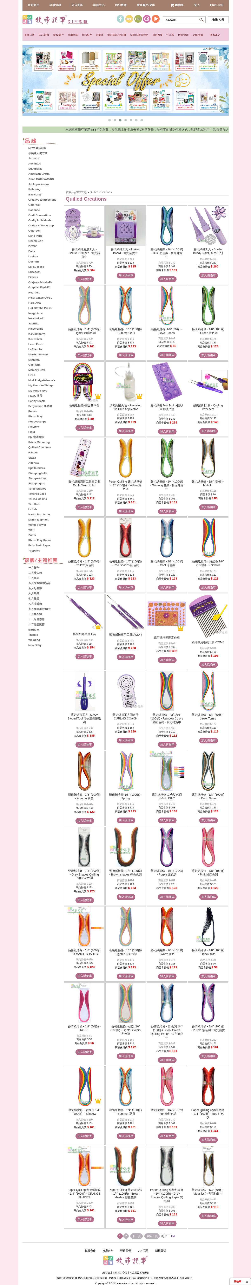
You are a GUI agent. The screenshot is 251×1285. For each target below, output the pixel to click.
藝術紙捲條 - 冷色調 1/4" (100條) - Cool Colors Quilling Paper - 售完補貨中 (167, 1032)
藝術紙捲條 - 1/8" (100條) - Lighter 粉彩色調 (125, 952)
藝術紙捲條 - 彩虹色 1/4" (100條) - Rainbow (84, 1111)
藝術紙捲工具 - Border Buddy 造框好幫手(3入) (208, 251)
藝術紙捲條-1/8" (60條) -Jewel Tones (166, 331)
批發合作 (90, 1250)
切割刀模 (157, 35)
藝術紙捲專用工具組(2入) (125, 634)
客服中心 (99, 5)
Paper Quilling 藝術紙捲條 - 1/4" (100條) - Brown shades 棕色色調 (125, 1193)
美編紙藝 (73, 35)
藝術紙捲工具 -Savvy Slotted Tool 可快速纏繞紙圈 (84, 718)
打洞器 (170, 35)
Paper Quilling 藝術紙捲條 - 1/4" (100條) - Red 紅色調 (208, 1113)
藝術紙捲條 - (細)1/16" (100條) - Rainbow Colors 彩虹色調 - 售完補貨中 (167, 718)
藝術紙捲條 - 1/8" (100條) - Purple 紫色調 (167, 872)
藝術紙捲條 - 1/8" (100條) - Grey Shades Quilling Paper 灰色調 (84, 874)
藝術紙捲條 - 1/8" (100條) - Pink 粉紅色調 (208, 872)
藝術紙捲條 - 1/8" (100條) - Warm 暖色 (167, 952)
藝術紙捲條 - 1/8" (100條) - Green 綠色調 (208, 331)
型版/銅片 (58, 35)
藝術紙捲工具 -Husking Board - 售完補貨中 (125, 251)
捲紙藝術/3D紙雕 (116, 35)
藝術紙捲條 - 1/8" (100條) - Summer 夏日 (125, 331)
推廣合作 (108, 1250)
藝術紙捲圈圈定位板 (167, 637)
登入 (197, 5)
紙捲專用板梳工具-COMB (208, 642)
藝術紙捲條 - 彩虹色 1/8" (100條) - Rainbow (208, 563)
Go (172, 1236)
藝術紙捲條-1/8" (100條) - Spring (125, 796)
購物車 (177, 5)
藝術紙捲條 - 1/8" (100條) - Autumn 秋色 (84, 796)
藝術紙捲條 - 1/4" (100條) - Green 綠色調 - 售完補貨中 (167, 485)
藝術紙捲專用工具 (84, 634)
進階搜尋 (218, 19)
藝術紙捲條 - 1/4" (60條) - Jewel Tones (208, 716)
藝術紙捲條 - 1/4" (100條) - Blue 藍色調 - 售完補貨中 (167, 253)
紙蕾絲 (99, 35)
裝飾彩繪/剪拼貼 (139, 35)
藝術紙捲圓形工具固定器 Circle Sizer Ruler (84, 483)
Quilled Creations (101, 192)
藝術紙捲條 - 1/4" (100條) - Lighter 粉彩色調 (84, 331)
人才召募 (143, 1250)
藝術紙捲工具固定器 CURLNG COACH (126, 716)
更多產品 (215, 35)
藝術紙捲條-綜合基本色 (84, 405)
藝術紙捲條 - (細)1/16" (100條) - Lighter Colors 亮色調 (125, 1030)
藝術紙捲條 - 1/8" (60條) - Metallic (208, 483)
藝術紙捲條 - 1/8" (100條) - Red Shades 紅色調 (125, 563)
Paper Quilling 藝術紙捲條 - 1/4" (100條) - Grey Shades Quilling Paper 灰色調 (167, 1195)
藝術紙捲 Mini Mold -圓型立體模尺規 (167, 407)
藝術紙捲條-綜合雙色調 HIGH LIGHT (167, 796)
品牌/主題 (198, 35)
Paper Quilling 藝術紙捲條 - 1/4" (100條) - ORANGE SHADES (84, 1193)
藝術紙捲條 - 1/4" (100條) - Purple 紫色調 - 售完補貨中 (208, 1030)
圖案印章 (29, 35)
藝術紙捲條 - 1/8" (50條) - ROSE (84, 1028)
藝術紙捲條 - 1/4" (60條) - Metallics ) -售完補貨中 (208, 1191)
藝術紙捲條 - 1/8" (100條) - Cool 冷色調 (167, 563)
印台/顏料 (44, 35)
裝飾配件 (87, 35)
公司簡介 (33, 5)
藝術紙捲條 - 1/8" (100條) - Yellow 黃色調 (84, 563)
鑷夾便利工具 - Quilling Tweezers (208, 407)
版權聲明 (160, 1250)
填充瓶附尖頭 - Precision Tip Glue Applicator (125, 407)
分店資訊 (77, 5)
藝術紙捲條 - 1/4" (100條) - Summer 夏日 (125, 1111)
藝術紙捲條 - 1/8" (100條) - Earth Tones (208, 796)
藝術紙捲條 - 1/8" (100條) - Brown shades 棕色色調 (125, 872)
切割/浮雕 (183, 35)
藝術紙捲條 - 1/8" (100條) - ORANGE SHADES (84, 952)
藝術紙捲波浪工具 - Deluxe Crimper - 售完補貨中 (84, 253)
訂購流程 (55, 5)
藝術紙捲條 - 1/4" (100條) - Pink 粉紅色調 (167, 1111)
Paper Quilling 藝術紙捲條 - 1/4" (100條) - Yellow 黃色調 (125, 485)
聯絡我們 (125, 1250)
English (217, 5)
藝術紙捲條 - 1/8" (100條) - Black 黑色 (208, 952)
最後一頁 (152, 1236)
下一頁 (136, 1236)
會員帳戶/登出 (146, 5)
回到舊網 (121, 5)
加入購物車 (85, 279)
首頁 (69, 192)
